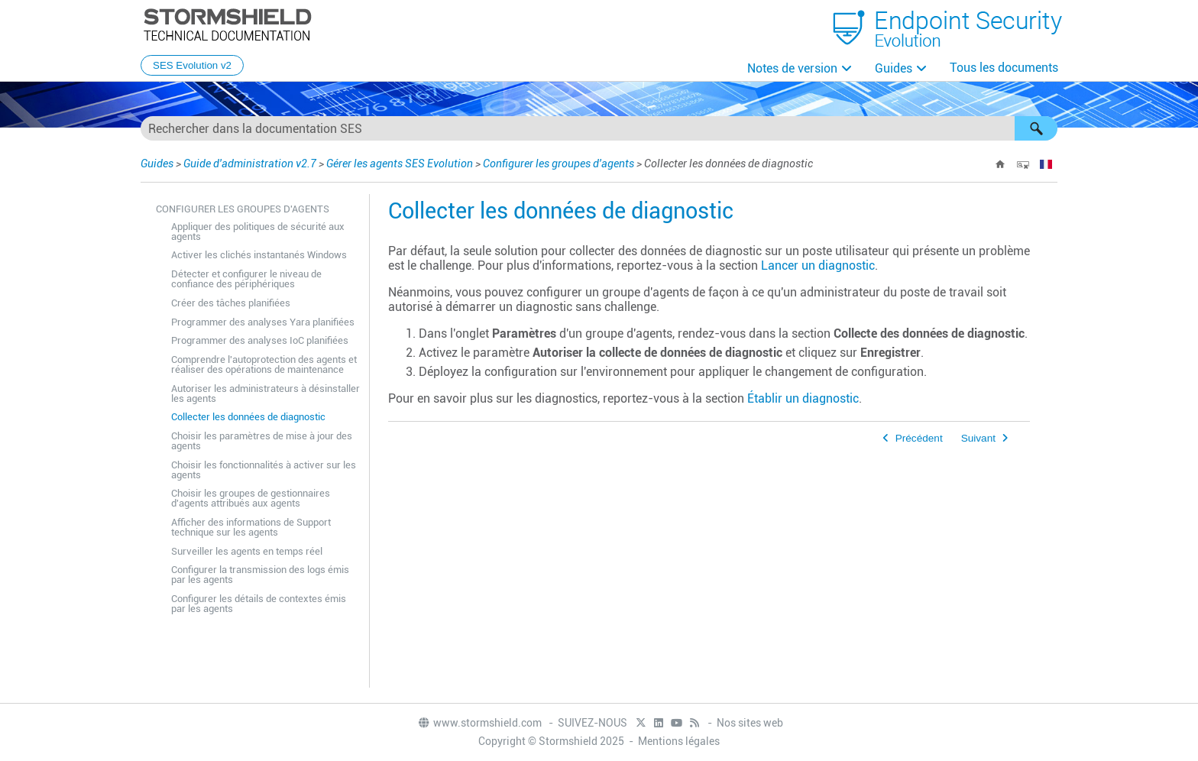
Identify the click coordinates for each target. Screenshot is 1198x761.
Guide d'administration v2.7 (249, 163)
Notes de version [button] (792, 68)
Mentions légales (679, 741)
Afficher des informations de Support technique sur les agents (251, 527)
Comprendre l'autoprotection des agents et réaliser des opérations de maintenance (264, 364)
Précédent (919, 438)
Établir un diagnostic (803, 398)
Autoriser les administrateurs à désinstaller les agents (265, 393)
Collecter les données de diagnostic (248, 417)
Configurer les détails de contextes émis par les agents (258, 603)
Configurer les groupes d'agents (558, 163)
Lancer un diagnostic (818, 265)
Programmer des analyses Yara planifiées (263, 322)
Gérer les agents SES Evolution (399, 163)
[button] (1036, 128)
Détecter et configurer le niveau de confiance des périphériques (246, 279)
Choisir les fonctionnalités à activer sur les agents (263, 470)
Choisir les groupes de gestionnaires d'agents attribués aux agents (250, 498)
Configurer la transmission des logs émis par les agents (260, 574)
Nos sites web (750, 723)
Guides (893, 68)
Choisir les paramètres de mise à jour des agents (261, 441)
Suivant (978, 438)
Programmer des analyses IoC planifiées (259, 340)
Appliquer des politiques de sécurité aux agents (258, 231)
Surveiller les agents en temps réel (246, 551)
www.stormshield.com (479, 723)
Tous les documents (1004, 67)
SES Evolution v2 (192, 65)
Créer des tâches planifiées (230, 303)
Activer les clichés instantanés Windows (259, 255)
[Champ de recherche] (599, 128)
